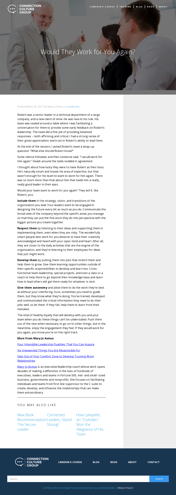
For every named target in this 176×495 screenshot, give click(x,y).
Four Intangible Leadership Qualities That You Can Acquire (56, 344)
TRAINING (125, 7)
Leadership (73, 106)
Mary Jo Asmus (27, 367)
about (163, 7)
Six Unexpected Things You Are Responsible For (48, 350)
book (150, 7)
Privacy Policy (125, 488)
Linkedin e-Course (102, 7)
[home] (24, 9)
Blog (139, 7)
